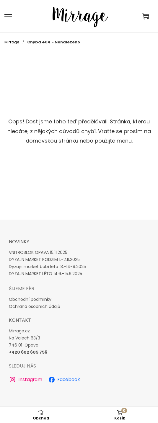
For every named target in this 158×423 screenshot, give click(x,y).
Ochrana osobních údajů (34, 306)
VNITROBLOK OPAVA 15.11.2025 (38, 252)
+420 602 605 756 (28, 352)
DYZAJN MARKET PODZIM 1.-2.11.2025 (44, 259)
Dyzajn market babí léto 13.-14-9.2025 (47, 267)
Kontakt (20, 320)
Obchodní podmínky (30, 299)
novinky (19, 241)
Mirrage (11, 42)
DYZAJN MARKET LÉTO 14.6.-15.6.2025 (45, 274)
